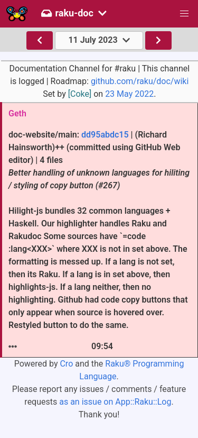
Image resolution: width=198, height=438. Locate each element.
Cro (66, 364)
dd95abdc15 (105, 135)
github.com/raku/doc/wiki (139, 81)
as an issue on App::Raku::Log (115, 402)
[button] (184, 14)
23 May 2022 (129, 94)
